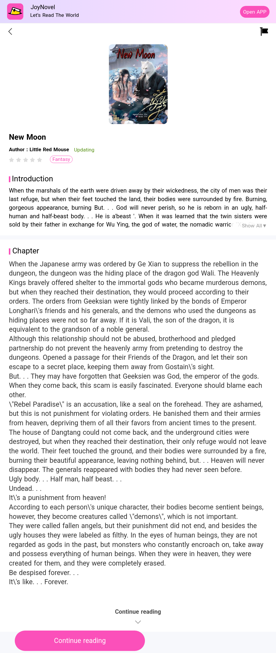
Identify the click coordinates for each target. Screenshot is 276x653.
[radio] (12, 159)
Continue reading (80, 641)
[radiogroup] (25, 159)
